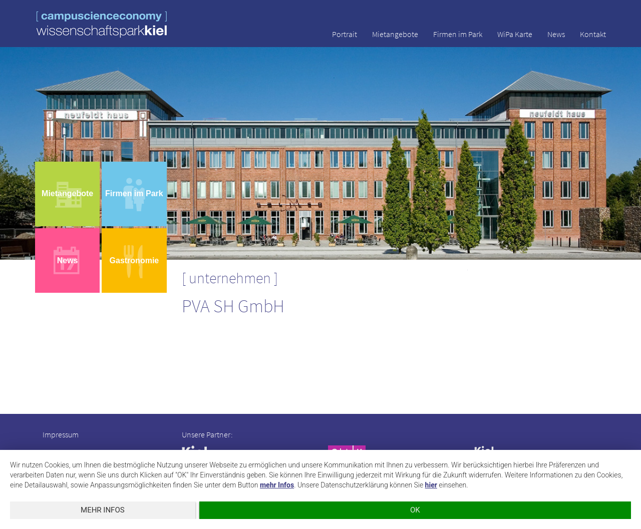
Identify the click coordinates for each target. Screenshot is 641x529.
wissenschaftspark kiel (101, 24)
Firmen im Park (457, 34)
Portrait (344, 34)
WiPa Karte (514, 34)
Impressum (61, 434)
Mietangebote (395, 34)
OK (415, 509)
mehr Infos (277, 485)
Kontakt (593, 34)
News (556, 34)
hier (431, 485)
